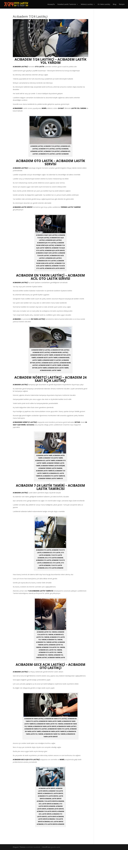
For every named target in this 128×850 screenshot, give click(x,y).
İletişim (122, 4)
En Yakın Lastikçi (104, 4)
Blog (114, 4)
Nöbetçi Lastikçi (87, 4)
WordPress (46, 847)
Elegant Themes (19, 847)
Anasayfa (51, 4)
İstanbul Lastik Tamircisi (66, 4)
